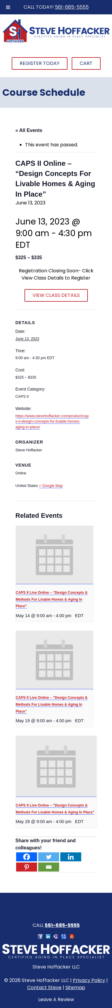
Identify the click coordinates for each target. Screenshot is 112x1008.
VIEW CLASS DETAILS (56, 295)
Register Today (39, 63)
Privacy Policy (89, 980)
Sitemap (75, 987)
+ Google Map (51, 486)
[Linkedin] (70, 856)
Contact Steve (44, 987)
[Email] (48, 867)
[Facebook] (26, 856)
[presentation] (54, 555)
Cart (86, 63)
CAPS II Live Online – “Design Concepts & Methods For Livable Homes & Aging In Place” (52, 599)
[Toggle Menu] (8, 7)
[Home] (56, 41)
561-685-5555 (72, 7)
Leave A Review (56, 999)
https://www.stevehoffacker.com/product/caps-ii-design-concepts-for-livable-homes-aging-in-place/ (52, 421)
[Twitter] (48, 856)
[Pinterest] (26, 867)
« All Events (29, 130)
